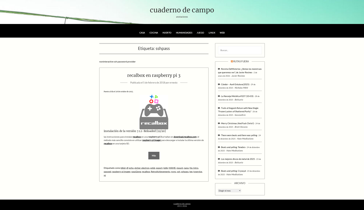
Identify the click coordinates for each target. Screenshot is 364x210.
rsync (173, 171)
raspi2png (136, 171)
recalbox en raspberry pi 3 (153, 75)
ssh (178, 171)
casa (142, 32)
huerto (167, 32)
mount (180, 168)
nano (186, 168)
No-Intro (194, 168)
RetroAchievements (160, 171)
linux (212, 32)
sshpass (185, 171)
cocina (153, 32)
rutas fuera (241, 61)
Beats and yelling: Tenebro (233, 147)
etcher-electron (141, 168)
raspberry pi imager (121, 171)
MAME (172, 168)
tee (191, 171)
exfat (152, 168)
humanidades (184, 32)
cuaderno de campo (182, 10)
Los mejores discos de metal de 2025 (238, 159)
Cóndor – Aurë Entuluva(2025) (235, 84)
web (222, 32)
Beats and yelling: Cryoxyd (233, 171)
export (159, 168)
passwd (107, 171)
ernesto (173, 82)
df (127, 168)
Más (154, 155)
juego (200, 32)
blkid (123, 168)
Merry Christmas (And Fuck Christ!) (237, 123)
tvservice (197, 171)
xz (105, 175)
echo (131, 168)
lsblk (165, 168)
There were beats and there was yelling (239, 135)
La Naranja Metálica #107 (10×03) (237, 96)
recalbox (137, 136)
